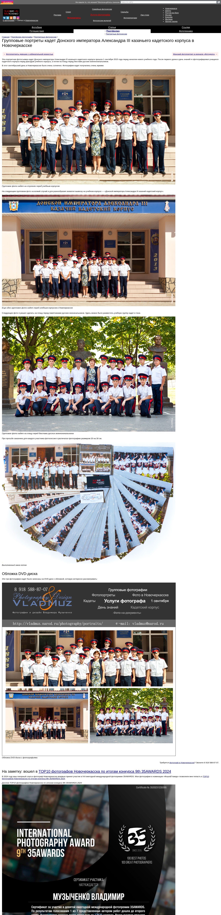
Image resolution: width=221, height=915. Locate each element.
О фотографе (8, 20)
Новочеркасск (171, 8)
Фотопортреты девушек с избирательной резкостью (29, 54)
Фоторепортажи (130, 18)
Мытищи (169, 19)
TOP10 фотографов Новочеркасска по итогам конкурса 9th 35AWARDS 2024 (105, 771)
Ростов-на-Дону (172, 13)
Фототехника (186, 31)
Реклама (57, 15)
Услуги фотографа (100, 15)
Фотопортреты (74, 18)
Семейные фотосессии (102, 9)
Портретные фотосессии (116, 34)
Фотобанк (37, 27)
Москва (168, 15)
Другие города (171, 21)
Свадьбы (125, 12)
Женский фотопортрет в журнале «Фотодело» (194, 54)
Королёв (168, 17)
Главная (6, 37)
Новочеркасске (31, 20)
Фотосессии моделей (102, 20)
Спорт (68, 12)
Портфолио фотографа (21, 37)
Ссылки (186, 27)
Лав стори (145, 15)
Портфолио (113, 31)
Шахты (168, 11)
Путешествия (37, 31)
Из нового (7, 2)
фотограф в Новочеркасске (181, 763)
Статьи (112, 27)
